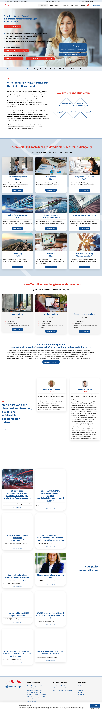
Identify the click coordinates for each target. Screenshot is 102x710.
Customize (95, 702)
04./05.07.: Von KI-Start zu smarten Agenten (41, 59)
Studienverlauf (55, 5)
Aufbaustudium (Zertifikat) (60, 688)
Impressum (81, 694)
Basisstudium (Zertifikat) (59, 686)
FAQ (62, 5)
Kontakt (73, 5)
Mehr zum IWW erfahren (51, 362)
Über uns (67, 5)
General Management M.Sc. (35, 686)
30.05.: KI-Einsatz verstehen (14, 59)
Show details (21, 707)
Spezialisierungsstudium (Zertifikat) (62, 690)
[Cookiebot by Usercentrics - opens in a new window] (9, 707)
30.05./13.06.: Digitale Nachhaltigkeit (16, 51)
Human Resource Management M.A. (37, 694)
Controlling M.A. (31, 688)
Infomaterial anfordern (13, 26)
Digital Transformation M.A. (35, 692)
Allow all (95, 698)
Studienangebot (44, 5)
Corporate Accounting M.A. (34, 690)
